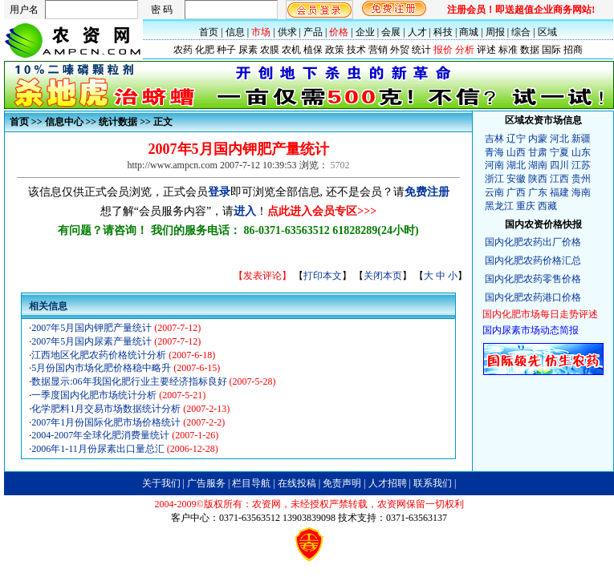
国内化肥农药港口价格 (533, 297)
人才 (417, 32)
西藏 (547, 206)
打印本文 (322, 275)
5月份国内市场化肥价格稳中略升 (102, 367)
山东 (581, 152)
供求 (287, 32)
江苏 (581, 165)
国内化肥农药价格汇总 (533, 260)
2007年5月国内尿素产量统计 (92, 341)
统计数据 (118, 121)
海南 (581, 192)
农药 (183, 49)
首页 (208, 32)
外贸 (399, 49)
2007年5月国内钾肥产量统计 (92, 327)
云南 (494, 192)
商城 (468, 32)
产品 (313, 32)
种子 (226, 49)
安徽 (516, 178)
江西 (559, 178)
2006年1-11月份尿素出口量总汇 (99, 448)
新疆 (581, 138)
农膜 (269, 49)
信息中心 (64, 121)
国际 (551, 49)
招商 (573, 49)
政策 (334, 49)
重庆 (525, 206)
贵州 (581, 178)
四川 (559, 165)
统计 (421, 49)
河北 (559, 138)
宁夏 (559, 152)
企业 (365, 32)
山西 (516, 152)
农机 (291, 49)
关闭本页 (383, 275)
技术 (356, 49)
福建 (559, 192)
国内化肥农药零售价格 (533, 278)
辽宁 (516, 138)
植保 (313, 49)
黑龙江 (499, 206)
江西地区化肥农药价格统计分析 (100, 355)
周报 (495, 32)
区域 (547, 32)
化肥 (204, 49)
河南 (494, 165)
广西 (516, 192)
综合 (521, 32)
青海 (494, 152)
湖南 (537, 165)
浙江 (494, 178)
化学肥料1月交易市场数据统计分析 (107, 408)
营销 (378, 49)
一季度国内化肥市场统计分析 (95, 395)
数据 (529, 49)
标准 (508, 49)
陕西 (537, 178)
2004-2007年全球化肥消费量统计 (101, 435)
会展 (391, 32)
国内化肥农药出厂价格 (533, 242)
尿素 (248, 49)
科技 (443, 32)
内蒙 (537, 138)
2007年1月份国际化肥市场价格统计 (107, 422)
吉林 (494, 138)
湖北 (516, 165)
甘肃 (537, 152)
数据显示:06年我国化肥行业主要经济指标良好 (130, 381)
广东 (537, 192)
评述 (486, 49)
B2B (467, 483)
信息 (235, 32)
